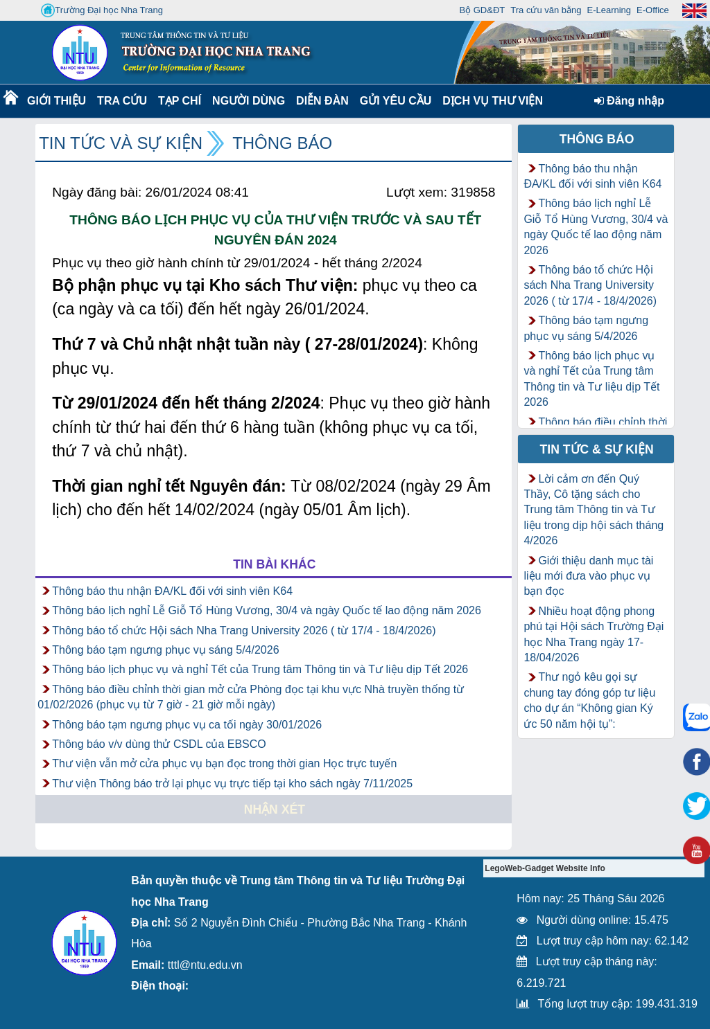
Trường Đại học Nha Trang (102, 10)
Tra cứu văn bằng (545, 10)
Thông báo (282, 143)
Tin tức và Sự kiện (120, 143)
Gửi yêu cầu (396, 101)
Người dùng (247, 101)
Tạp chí (179, 101)
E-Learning (609, 10)
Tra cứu (121, 101)
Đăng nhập (629, 101)
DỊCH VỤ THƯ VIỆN (489, 101)
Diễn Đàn (322, 101)
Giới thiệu (56, 101)
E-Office (653, 10)
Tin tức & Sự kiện (597, 449)
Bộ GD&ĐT (482, 10)
